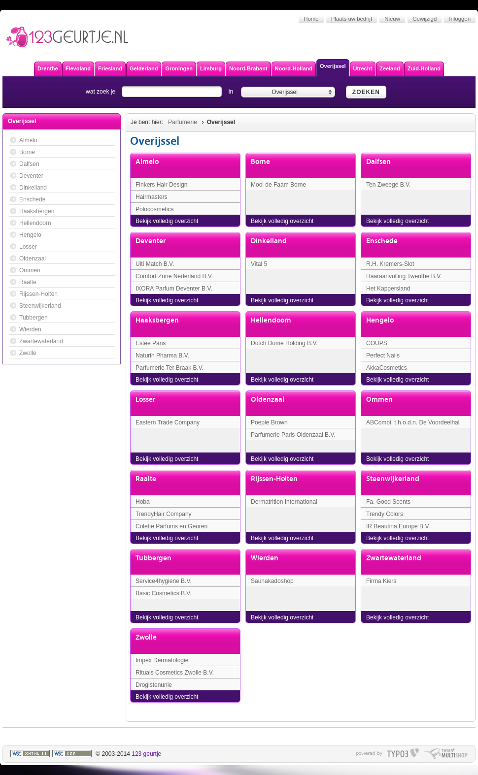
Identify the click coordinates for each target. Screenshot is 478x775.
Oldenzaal (267, 399)
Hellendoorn (271, 320)
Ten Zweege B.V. (388, 184)
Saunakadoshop (272, 581)
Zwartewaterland (393, 558)
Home (311, 19)
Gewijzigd (424, 19)
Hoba (143, 501)
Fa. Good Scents (388, 501)
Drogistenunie (154, 684)
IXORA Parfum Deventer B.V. (174, 288)
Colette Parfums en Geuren (171, 526)
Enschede (382, 241)
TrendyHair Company (164, 514)
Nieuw (392, 19)
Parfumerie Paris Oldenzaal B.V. (293, 434)
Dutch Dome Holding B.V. (284, 343)
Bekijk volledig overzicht (167, 221)
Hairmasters (152, 197)
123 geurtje (146, 753)
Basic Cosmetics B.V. (164, 593)
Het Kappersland (388, 288)
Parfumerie (182, 122)
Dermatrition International (284, 501)
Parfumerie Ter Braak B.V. (170, 367)
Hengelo (380, 320)
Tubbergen (153, 558)
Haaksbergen (157, 320)
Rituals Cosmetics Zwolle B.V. (175, 672)
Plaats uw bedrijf (352, 19)
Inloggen (460, 19)
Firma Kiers (381, 581)
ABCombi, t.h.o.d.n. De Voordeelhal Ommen (412, 426)
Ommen (379, 399)
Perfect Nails (383, 355)
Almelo (147, 162)
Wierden (264, 558)
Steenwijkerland (392, 479)
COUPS (376, 343)
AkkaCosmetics (386, 367)
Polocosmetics (154, 209)
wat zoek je (100, 91)
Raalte (146, 479)
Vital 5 (259, 263)
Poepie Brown (269, 422)
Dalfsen (378, 162)
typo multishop (446, 754)
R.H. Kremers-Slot (390, 263)
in (231, 91)
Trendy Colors (384, 514)
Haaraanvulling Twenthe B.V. (404, 276)
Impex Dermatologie (162, 660)
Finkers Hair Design (161, 184)
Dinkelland (269, 241)
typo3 (403, 754)
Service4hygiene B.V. (164, 581)
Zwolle (146, 637)
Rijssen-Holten (274, 479)
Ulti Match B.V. (155, 263)
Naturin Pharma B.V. (162, 355)
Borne (260, 162)
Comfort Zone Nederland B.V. (174, 276)
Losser (145, 399)
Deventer (151, 241)
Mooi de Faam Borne (278, 184)
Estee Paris (151, 343)
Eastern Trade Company (168, 422)
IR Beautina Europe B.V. (398, 526)
